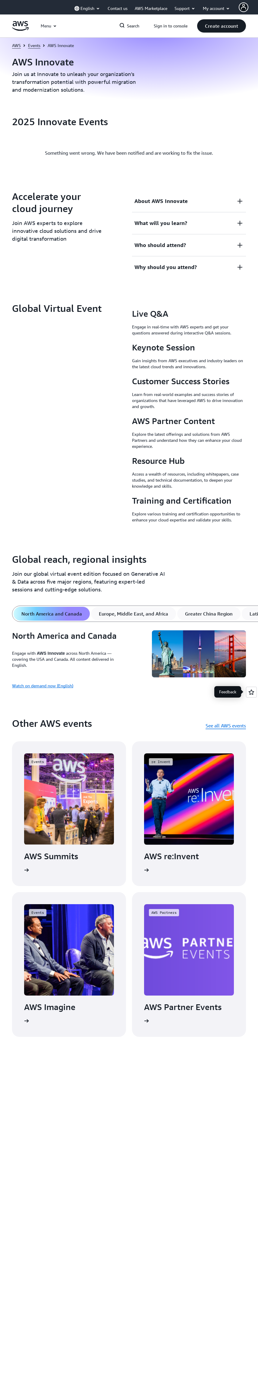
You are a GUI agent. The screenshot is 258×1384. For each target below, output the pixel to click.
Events (34, 45)
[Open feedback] (251, 692)
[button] (221, 26)
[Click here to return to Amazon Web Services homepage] (20, 29)
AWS (16, 45)
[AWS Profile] (243, 7)
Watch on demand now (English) (42, 685)
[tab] (52, 613)
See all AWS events (226, 726)
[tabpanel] (129, 661)
